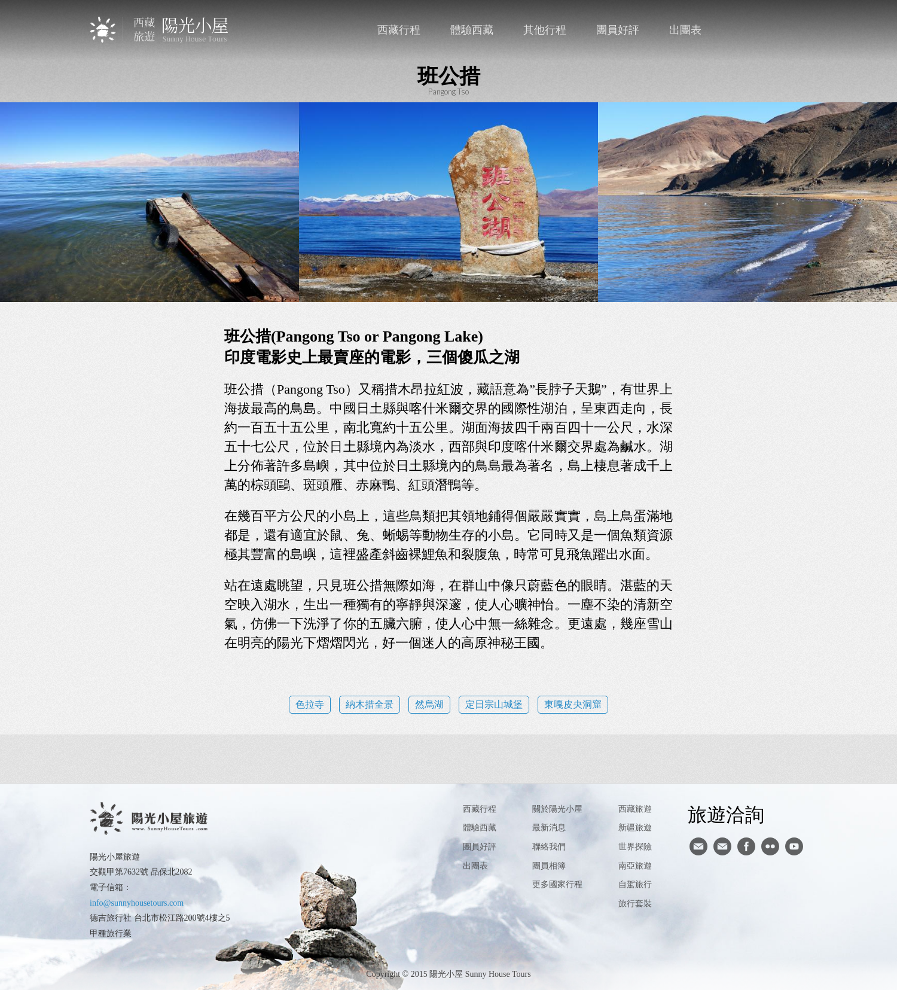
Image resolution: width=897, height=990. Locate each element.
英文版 (796, 30)
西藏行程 (398, 30)
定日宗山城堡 (494, 704)
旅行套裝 (635, 903)
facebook (772, 30)
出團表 (685, 30)
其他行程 (544, 30)
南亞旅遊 (635, 865)
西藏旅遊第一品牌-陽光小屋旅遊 (160, 29)
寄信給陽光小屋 (698, 846)
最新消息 (549, 827)
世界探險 (635, 846)
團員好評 (617, 30)
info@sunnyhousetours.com (137, 902)
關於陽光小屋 (557, 809)
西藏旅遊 (635, 809)
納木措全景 (369, 704)
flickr (770, 846)
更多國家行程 (557, 884)
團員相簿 (549, 865)
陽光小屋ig (722, 846)
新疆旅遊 (635, 827)
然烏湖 (429, 704)
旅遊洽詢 (726, 814)
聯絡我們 (747, 30)
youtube (794, 846)
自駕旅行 (635, 884)
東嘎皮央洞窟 (573, 704)
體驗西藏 (471, 30)
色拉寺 (309, 704)
